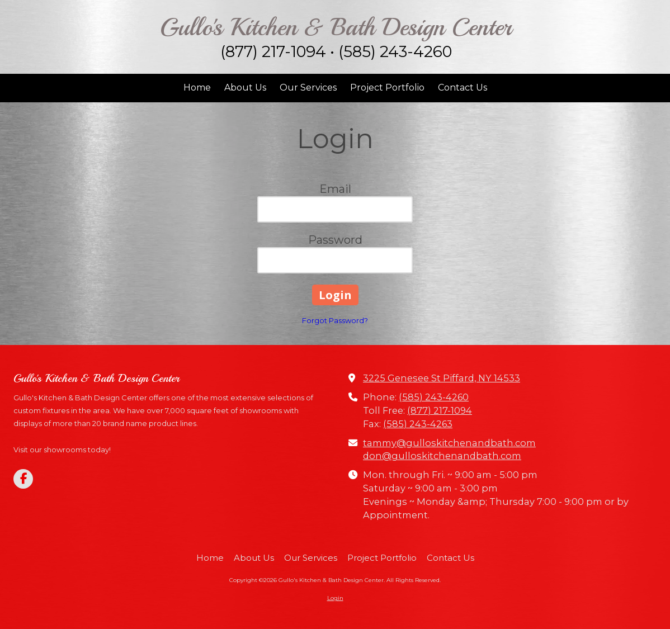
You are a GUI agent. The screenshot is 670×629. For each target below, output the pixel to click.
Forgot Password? (335, 320)
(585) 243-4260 (434, 397)
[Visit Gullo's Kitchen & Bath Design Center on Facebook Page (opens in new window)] (23, 479)
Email (335, 189)
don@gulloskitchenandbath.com (442, 455)
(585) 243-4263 (417, 423)
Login (335, 598)
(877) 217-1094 (439, 410)
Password (335, 240)
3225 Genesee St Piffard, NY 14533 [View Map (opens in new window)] (441, 378)
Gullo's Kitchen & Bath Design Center (336, 27)
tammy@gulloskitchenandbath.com (449, 442)
